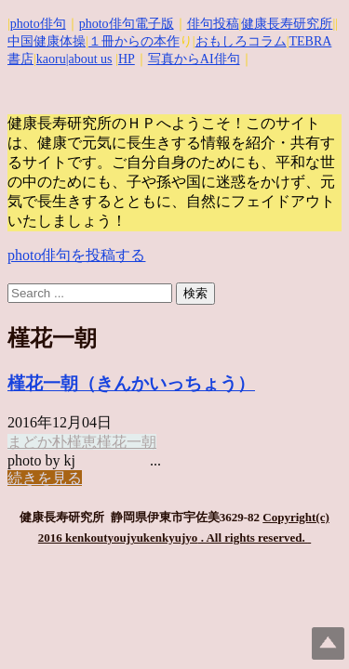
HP (126, 59)
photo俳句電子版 (126, 24)
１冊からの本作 (134, 41)
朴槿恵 (74, 442)
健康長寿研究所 (286, 24)
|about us (89, 59)
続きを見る (44, 478)
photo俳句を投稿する (76, 255)
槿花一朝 (126, 442)
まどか (29, 442)
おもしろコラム (241, 41)
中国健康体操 (46, 41)
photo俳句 (38, 24)
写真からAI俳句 (194, 59)
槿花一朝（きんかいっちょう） (131, 383)
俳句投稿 (213, 24)
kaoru (51, 59)
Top (328, 643)
